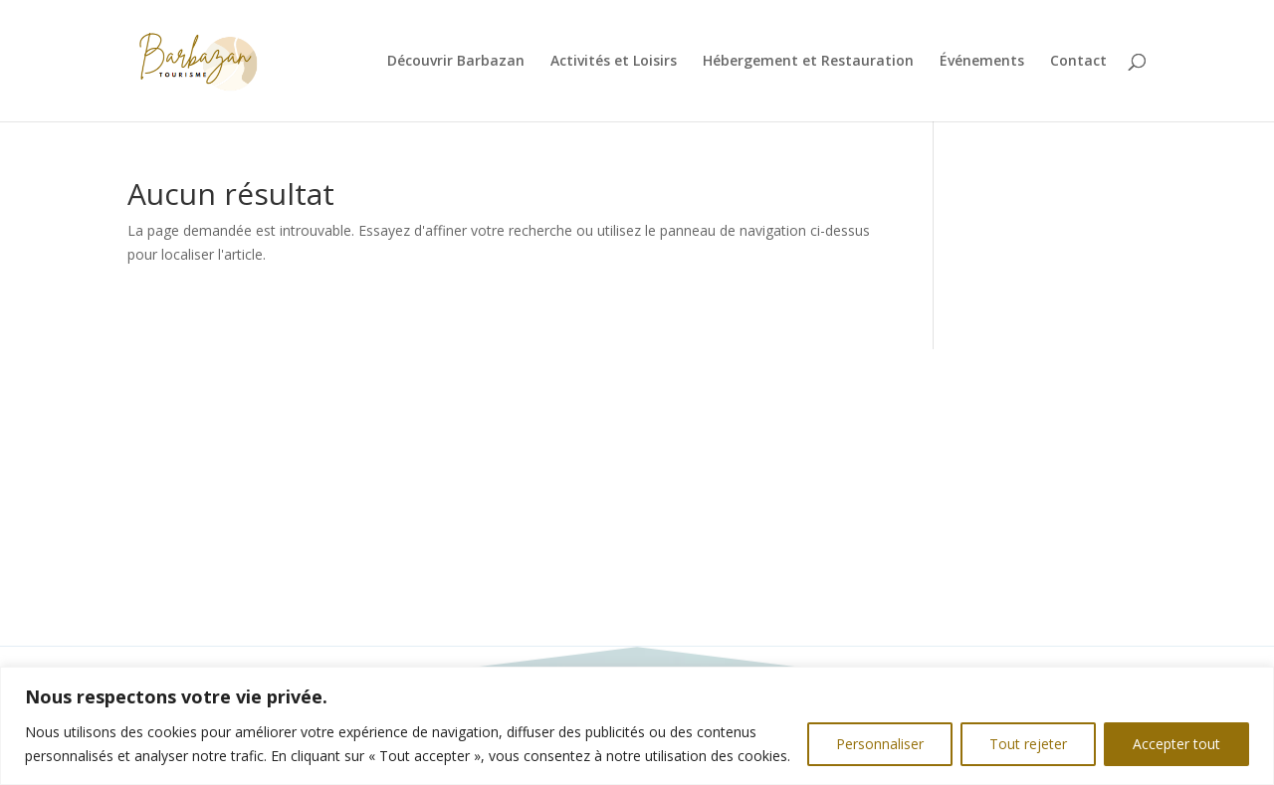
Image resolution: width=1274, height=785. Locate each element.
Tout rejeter (1028, 743)
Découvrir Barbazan (456, 62)
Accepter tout (1176, 743)
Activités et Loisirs (613, 62)
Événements (982, 62)
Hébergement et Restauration (808, 62)
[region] (637, 726)
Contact (1078, 62)
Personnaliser (880, 743)
